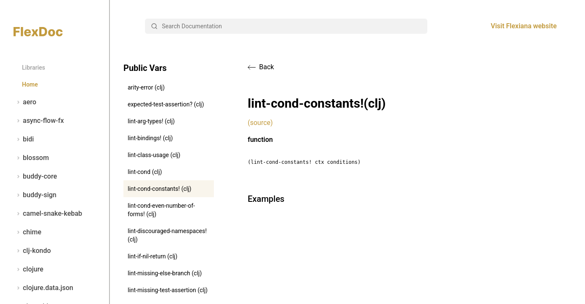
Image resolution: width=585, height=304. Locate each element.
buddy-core (35, 176)
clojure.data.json (43, 288)
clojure (29, 269)
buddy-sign (35, 195)
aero (25, 102)
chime (27, 232)
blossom (31, 158)
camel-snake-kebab (48, 213)
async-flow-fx (39, 121)
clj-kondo (32, 251)
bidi (24, 139)
